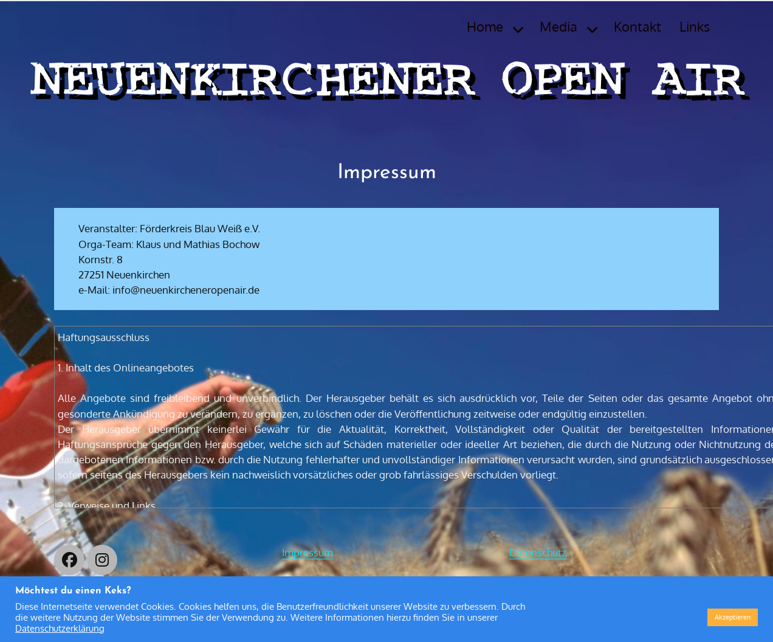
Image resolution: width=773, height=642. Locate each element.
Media (558, 26)
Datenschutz (537, 552)
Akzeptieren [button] (733, 617)
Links (694, 26)
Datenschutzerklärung (60, 628)
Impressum (307, 552)
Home (485, 26)
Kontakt (637, 26)
